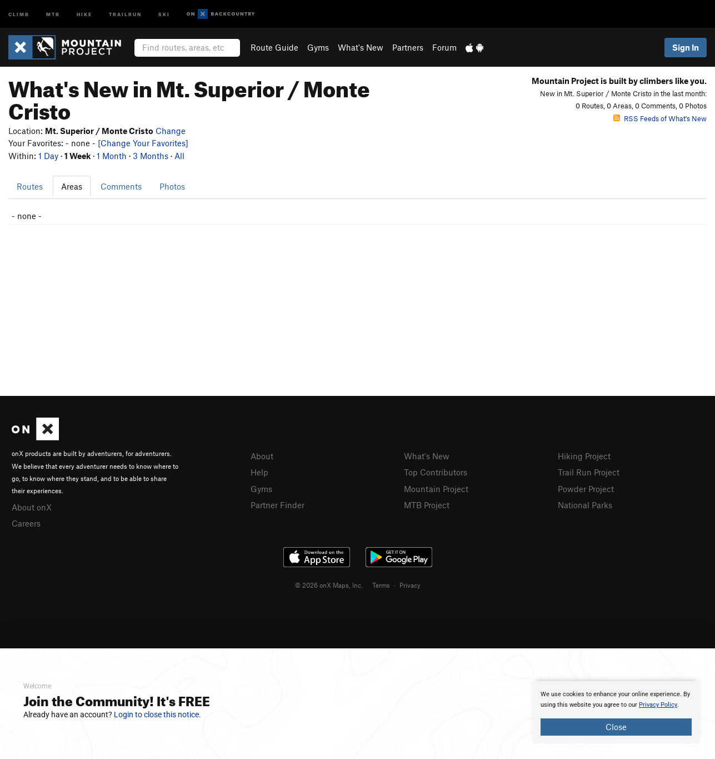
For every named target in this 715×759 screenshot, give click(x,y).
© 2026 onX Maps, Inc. (329, 585)
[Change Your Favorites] (143, 143)
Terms (381, 585)
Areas (71, 186)
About (262, 456)
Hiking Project (584, 456)
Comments (121, 186)
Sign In (685, 47)
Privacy (410, 585)
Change (171, 131)
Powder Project (586, 489)
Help (259, 472)
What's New (360, 47)
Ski (164, 13)
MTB (53, 13)
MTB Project (426, 505)
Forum (444, 47)
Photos (172, 186)
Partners (407, 47)
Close (616, 727)
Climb (18, 13)
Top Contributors (435, 472)
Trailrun (125, 13)
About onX (32, 507)
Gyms (318, 47)
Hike (84, 13)
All (179, 156)
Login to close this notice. (157, 714)
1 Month (112, 156)
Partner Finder (277, 505)
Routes (30, 186)
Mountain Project (436, 489)
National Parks (585, 505)
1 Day (48, 156)
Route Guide (274, 47)
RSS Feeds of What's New (660, 118)
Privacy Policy (658, 704)
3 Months (150, 156)
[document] (616, 712)
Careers (26, 523)
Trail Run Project (588, 472)
